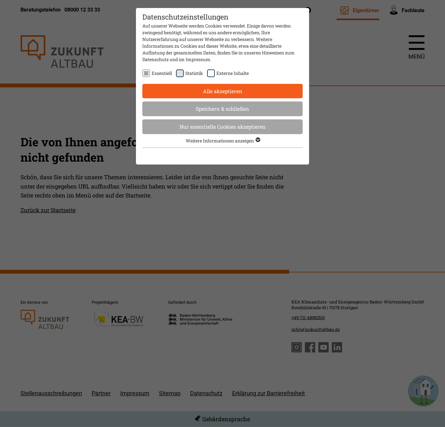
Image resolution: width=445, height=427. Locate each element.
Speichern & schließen (222, 108)
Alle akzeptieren (222, 91)
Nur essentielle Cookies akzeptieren (223, 126)
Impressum (198, 59)
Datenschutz (155, 59)
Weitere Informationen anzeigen (223, 141)
